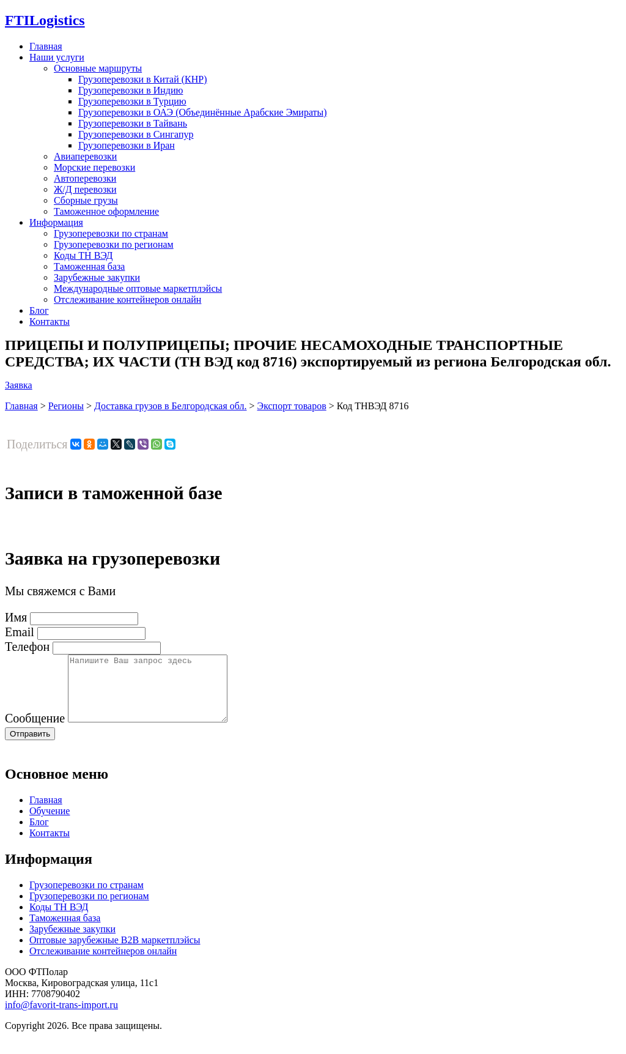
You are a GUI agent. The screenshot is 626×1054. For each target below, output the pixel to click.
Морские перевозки (94, 167)
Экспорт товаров (291, 406)
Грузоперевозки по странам (111, 233)
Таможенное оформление (106, 211)
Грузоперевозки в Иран (126, 145)
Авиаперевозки (85, 156)
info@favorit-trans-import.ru (61, 1017)
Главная (45, 46)
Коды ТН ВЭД (83, 255)
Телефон (27, 646)
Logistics (45, 20)
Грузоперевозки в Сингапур (136, 134)
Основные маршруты (98, 68)
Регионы (66, 406)
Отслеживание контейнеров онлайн (127, 299)
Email (19, 632)
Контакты (49, 321)
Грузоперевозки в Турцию (132, 101)
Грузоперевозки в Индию (130, 90)
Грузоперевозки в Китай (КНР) (142, 79)
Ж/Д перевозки (85, 189)
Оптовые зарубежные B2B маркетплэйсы (115, 953)
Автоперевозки (85, 178)
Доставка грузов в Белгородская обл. (170, 406)
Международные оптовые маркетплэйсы (138, 288)
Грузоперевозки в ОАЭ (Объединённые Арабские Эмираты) (202, 112)
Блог (39, 310)
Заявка (18, 385)
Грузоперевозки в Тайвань (132, 123)
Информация (56, 222)
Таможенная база (89, 266)
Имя (16, 617)
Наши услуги (56, 57)
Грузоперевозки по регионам (114, 244)
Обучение (49, 823)
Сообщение (35, 731)
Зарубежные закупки (97, 277)
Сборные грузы (86, 200)
